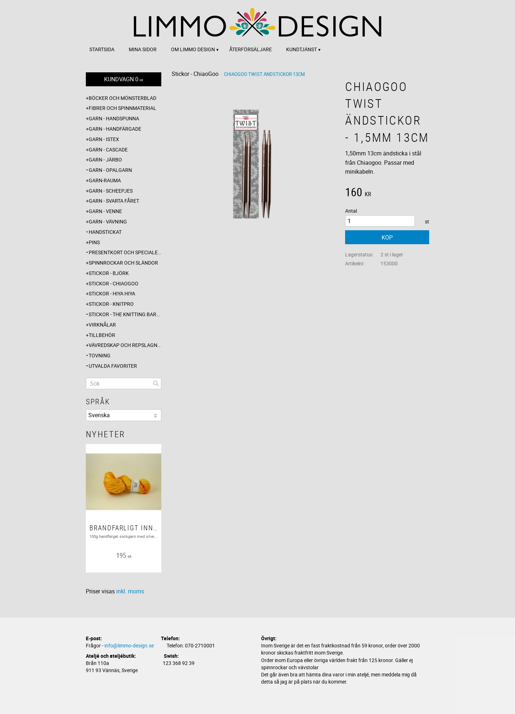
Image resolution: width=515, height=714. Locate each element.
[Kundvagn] (123, 79)
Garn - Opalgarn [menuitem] (110, 170)
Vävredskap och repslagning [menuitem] (125, 345)
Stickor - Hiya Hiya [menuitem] (112, 293)
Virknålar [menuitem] (102, 324)
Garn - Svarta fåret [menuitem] (114, 200)
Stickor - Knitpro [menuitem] (111, 303)
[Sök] (156, 383)
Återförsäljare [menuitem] (250, 49)
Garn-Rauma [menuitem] (105, 180)
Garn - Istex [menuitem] (104, 139)
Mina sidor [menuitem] (143, 49)
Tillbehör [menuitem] (102, 335)
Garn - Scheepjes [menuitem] (111, 190)
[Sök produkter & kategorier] (123, 383)
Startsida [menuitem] (101, 49)
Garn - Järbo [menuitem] (105, 159)
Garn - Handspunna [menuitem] (114, 118)
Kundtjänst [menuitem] (301, 49)
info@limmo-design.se (129, 645)
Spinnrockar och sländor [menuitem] (123, 262)
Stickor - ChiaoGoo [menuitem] (113, 283)
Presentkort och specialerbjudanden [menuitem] (125, 252)
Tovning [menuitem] (100, 355)
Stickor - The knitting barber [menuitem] (125, 314)
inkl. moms (130, 591)
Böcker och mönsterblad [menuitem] (122, 98)
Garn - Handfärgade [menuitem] (115, 128)
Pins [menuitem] (94, 242)
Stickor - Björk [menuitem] (109, 273)
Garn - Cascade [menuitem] (108, 149)
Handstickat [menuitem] (105, 231)
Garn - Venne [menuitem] (105, 211)
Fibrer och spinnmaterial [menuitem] (122, 108)
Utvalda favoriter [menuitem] (113, 365)
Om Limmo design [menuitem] (193, 49)
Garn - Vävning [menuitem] (108, 221)
